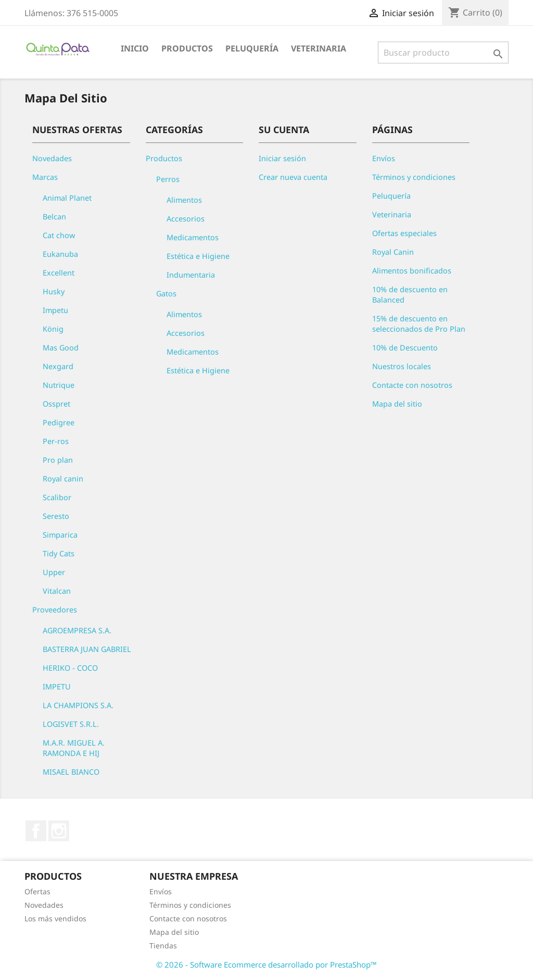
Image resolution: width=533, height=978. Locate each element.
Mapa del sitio (397, 404)
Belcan (54, 216)
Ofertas (37, 891)
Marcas (45, 177)
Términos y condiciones (413, 177)
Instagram (58, 830)
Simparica (60, 535)
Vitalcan (57, 591)
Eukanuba (60, 254)
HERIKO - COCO (70, 668)
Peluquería (251, 48)
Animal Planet (67, 198)
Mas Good (61, 348)
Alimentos (184, 200)
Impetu (55, 310)
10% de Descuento (405, 348)
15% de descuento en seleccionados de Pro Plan (418, 324)
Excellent (58, 273)
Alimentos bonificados (411, 271)
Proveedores (54, 610)
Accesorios (186, 219)
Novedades (52, 158)
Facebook (36, 830)
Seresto (56, 516)
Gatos (166, 293)
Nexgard (58, 366)
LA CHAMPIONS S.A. (78, 705)
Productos (187, 48)
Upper (54, 572)
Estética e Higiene (198, 256)
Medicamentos (193, 237)
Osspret (56, 404)
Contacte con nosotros (412, 385)
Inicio (135, 48)
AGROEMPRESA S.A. (77, 630)
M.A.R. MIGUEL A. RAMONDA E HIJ (74, 748)
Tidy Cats (58, 553)
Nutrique (58, 385)
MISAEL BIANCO (71, 772)
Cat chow (59, 235)
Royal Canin (393, 252)
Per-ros (56, 441)
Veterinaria (318, 48)
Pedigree (58, 422)
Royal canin (63, 479)
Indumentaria (191, 275)
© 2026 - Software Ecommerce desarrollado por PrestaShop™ (266, 964)
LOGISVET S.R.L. (71, 724)
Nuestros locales (401, 366)
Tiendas (163, 945)
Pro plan (58, 460)
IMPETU (57, 687)
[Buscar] (443, 52)
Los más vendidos (55, 918)
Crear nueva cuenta (293, 177)
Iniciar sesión (282, 158)
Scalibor (57, 497)
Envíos (383, 158)
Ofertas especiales (404, 233)
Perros (168, 179)
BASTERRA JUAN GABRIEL (87, 649)
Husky (54, 291)
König (53, 329)
